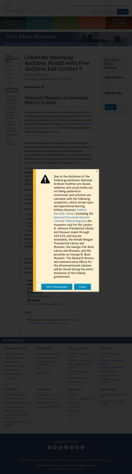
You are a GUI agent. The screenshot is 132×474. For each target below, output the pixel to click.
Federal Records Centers (70, 211)
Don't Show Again (56, 286)
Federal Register (75, 221)
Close (82, 286)
